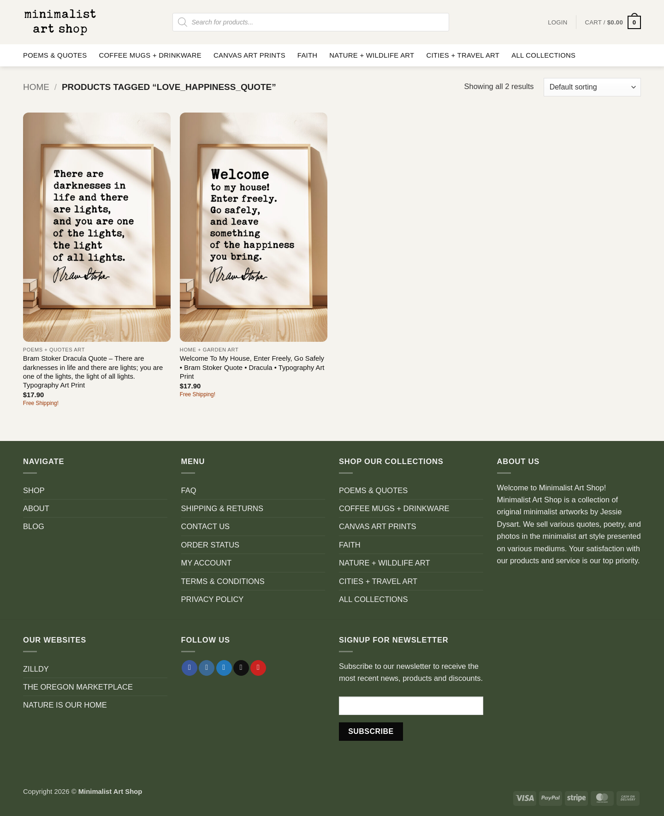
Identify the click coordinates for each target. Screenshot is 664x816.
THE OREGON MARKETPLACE (78, 687)
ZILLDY (36, 669)
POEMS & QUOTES (55, 55)
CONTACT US (205, 526)
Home (36, 87)
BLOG (33, 526)
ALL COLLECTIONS (543, 55)
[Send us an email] (241, 668)
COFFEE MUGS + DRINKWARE (150, 55)
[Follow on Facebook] (189, 668)
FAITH (307, 55)
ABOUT (36, 508)
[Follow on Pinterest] (258, 668)
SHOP (34, 490)
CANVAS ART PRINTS (249, 55)
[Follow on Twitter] (224, 668)
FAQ (188, 490)
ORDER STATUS (210, 545)
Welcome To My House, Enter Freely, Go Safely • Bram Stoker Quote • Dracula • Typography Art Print (252, 367)
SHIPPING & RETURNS (222, 508)
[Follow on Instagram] (206, 668)
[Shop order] (592, 87)
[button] (613, 22)
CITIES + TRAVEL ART (462, 55)
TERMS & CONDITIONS (223, 581)
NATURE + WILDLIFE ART (371, 55)
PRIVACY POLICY (212, 599)
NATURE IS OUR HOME (65, 705)
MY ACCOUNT (206, 563)
